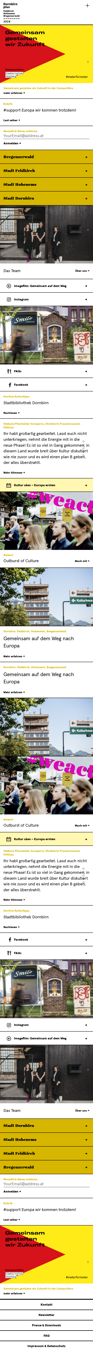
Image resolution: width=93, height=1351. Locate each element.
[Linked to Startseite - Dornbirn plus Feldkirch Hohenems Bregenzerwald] (11, 22)
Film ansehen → (86, 286)
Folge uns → (86, 385)
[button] (88, 62)
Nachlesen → (11, 413)
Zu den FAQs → (86, 371)
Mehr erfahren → (86, 157)
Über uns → (82, 271)
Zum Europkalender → (86, 485)
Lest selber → (11, 120)
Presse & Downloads (46, 1325)
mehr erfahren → (14, 93)
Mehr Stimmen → (14, 472)
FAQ (47, 1335)
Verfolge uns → (86, 299)
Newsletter (46, 1315)
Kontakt (46, 1304)
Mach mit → (82, 561)
